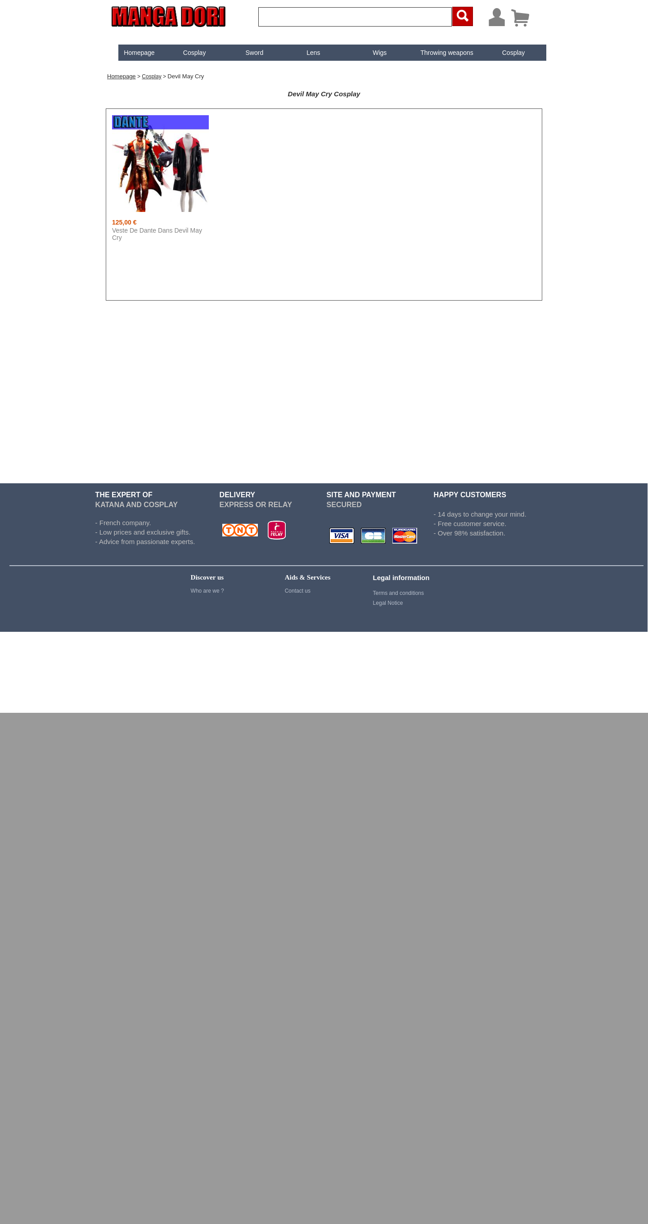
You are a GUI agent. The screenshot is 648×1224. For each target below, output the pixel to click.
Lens (306, 52)
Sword (247, 52)
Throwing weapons (439, 52)
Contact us (297, 591)
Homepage (131, 52)
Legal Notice (388, 603)
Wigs (372, 52)
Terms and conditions (398, 593)
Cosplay (187, 52)
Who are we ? (207, 591)
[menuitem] (132, 53)
